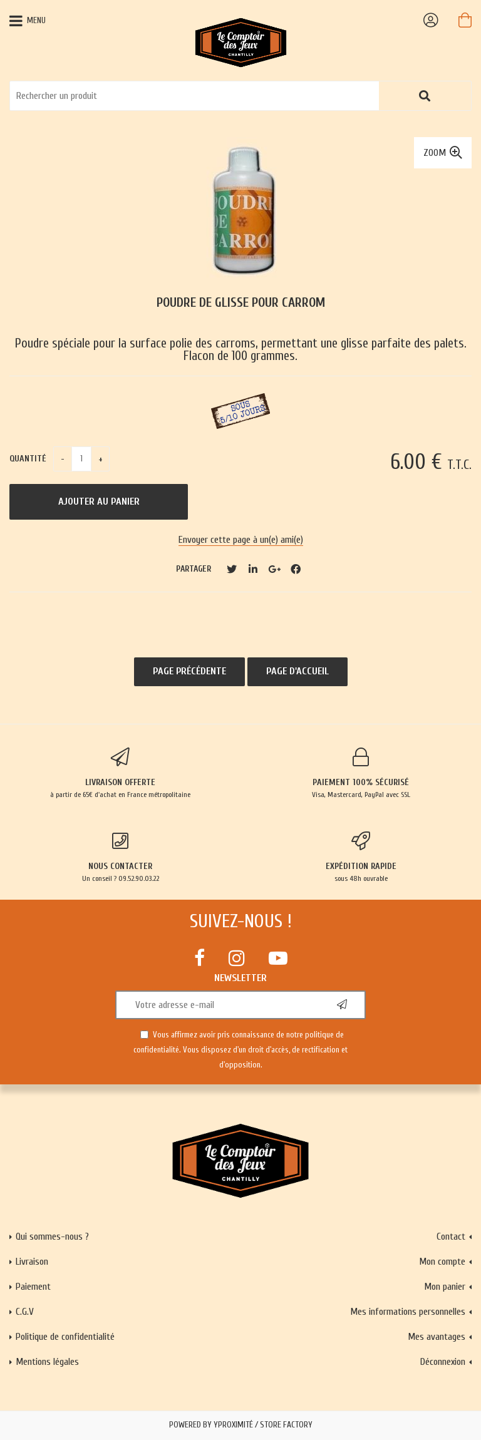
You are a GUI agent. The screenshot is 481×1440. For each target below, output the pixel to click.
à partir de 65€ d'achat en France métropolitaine (120, 773)
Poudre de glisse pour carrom (241, 303)
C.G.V (25, 1311)
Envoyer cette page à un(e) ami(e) (240, 539)
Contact (451, 1236)
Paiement (33, 1286)
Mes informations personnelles (407, 1311)
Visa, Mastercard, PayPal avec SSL (360, 773)
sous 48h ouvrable (360, 857)
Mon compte (442, 1261)
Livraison (32, 1261)
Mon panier (444, 1286)
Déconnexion (442, 1361)
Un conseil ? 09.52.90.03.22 (120, 857)
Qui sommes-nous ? (52, 1236)
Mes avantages (436, 1336)
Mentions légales (47, 1361)
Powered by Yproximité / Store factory (241, 1425)
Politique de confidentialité (65, 1336)
